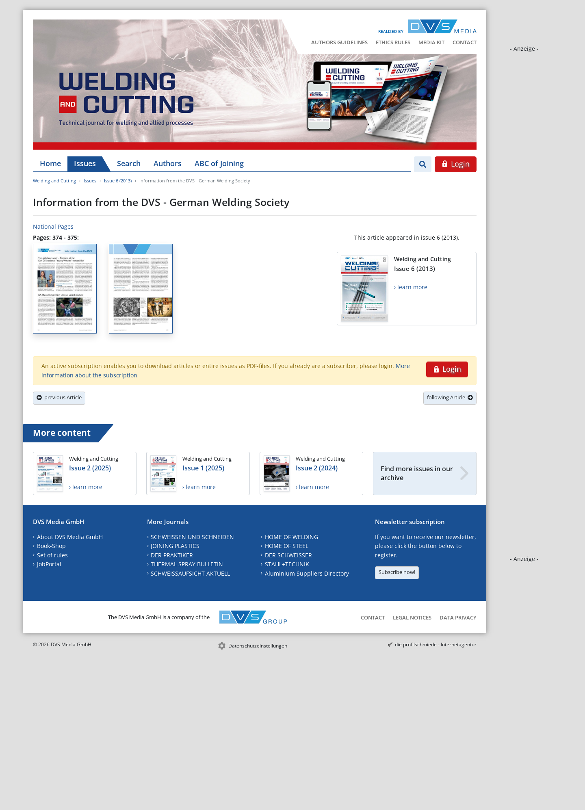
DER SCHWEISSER (288, 555)
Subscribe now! (397, 572)
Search (129, 163)
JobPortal (49, 564)
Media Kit (431, 42)
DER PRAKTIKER (172, 555)
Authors (168, 163)
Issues (85, 163)
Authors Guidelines (339, 42)
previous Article (59, 397)
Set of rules (52, 555)
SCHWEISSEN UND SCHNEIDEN (192, 537)
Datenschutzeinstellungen (257, 645)
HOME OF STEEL (286, 546)
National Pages (53, 226)
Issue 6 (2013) (118, 181)
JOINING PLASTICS (175, 546)
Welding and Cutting (54, 181)
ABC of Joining (219, 163)
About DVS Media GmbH (70, 537)
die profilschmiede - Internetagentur (436, 644)
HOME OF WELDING (291, 537)
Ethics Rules (393, 42)
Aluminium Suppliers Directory (307, 573)
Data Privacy (458, 617)
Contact (465, 42)
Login (456, 164)
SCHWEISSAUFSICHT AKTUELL (190, 573)
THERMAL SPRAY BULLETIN (187, 564)
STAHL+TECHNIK (287, 564)
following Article (450, 397)
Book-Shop (51, 546)
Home (50, 163)
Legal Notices (412, 617)
